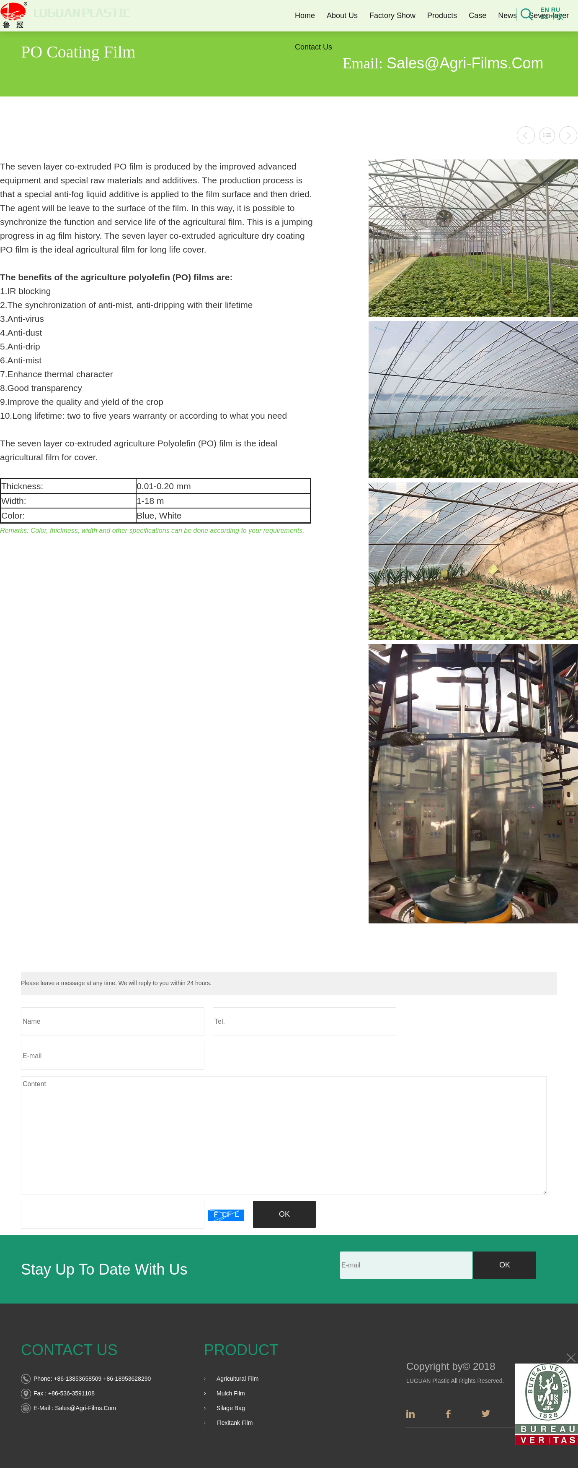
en (541, 9)
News (504, 15)
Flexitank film (235, 1422)
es (541, 16)
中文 (554, 16)
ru (552, 9)
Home (302, 15)
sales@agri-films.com (85, 1408)
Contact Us (310, 47)
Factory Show (389, 15)
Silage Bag (231, 1408)
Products (439, 15)
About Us (339, 15)
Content (284, 1135)
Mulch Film (231, 1393)
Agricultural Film (237, 1378)
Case (474, 15)
